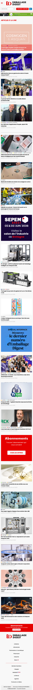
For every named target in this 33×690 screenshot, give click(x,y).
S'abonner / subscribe (22, 9)
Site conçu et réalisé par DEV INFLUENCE (21, 686)
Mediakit (16, 672)
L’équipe (16, 669)
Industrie (16, 657)
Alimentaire (16, 647)
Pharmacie (16, 653)
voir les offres (16, 629)
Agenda (16, 679)
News (16, 660)
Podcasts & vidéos (16, 682)
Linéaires (16, 644)
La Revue (16, 675)
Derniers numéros (16, 666)
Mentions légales (7, 686)
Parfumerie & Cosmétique (16, 650)
